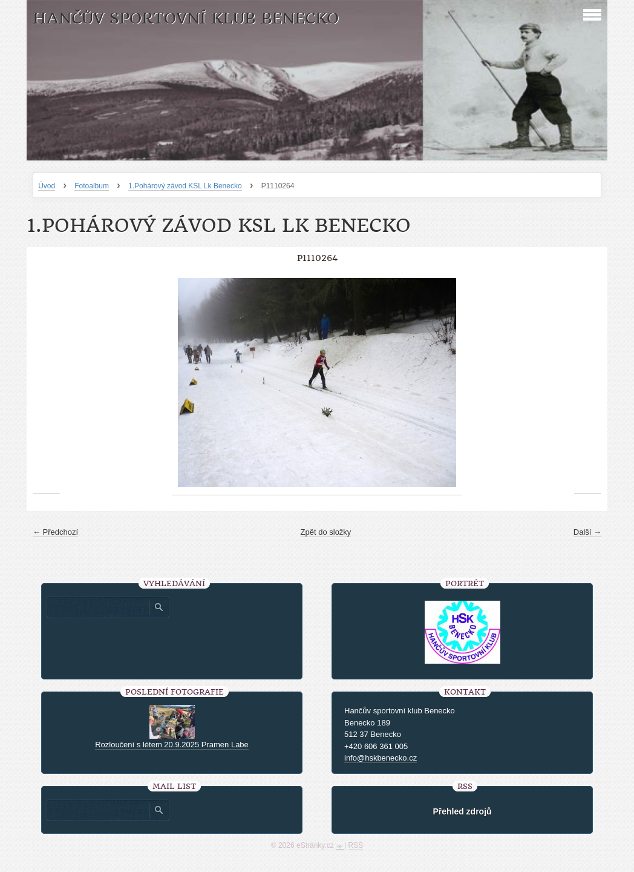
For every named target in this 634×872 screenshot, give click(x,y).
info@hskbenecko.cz (380, 757)
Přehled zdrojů (462, 811)
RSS (356, 845)
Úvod (46, 186)
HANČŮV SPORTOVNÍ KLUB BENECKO (186, 18)
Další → (587, 532)
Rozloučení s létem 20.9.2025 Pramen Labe (172, 744)
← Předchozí (55, 532)
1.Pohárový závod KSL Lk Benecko (185, 186)
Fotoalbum (91, 186)
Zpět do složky (326, 532)
